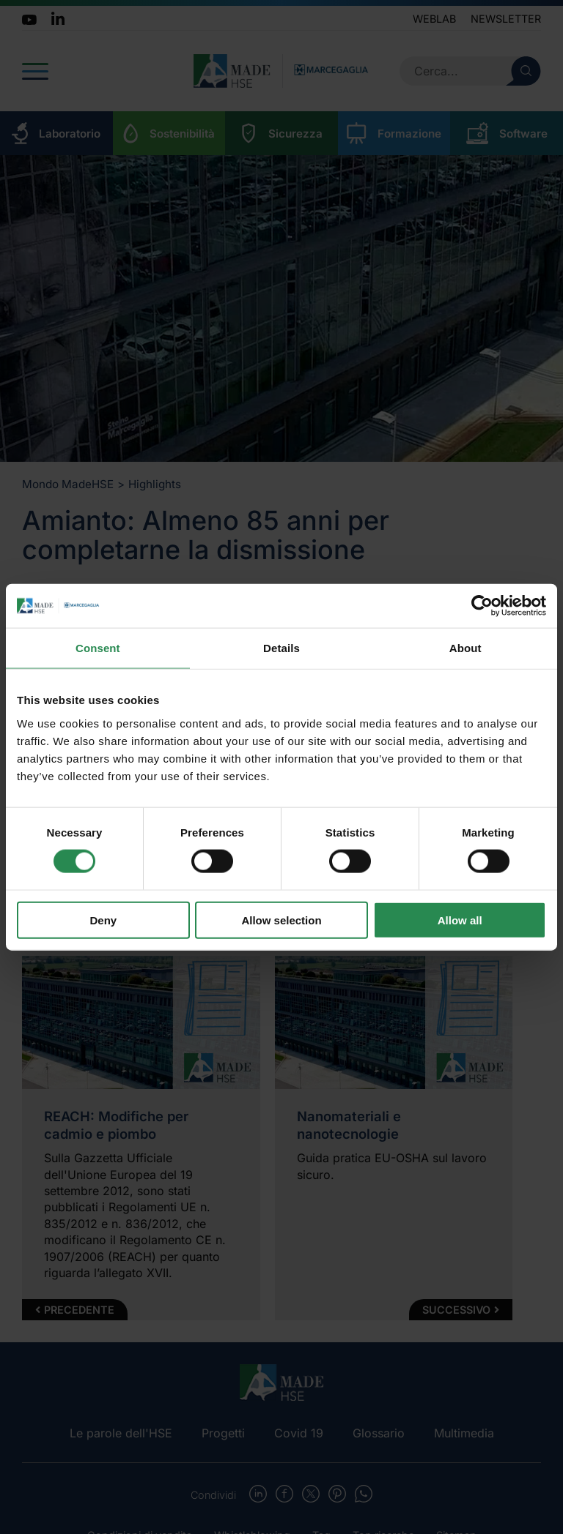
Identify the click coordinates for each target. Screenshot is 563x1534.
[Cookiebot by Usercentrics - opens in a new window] (482, 606)
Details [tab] (281, 648)
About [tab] (465, 648)
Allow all (460, 919)
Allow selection (281, 919)
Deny (103, 919)
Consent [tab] (98, 648)
